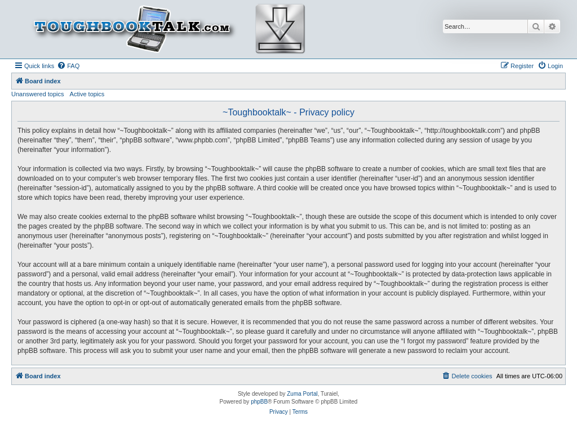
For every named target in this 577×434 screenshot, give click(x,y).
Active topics (87, 94)
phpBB (259, 402)
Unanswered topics (37, 94)
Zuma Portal (302, 394)
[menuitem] (68, 66)
